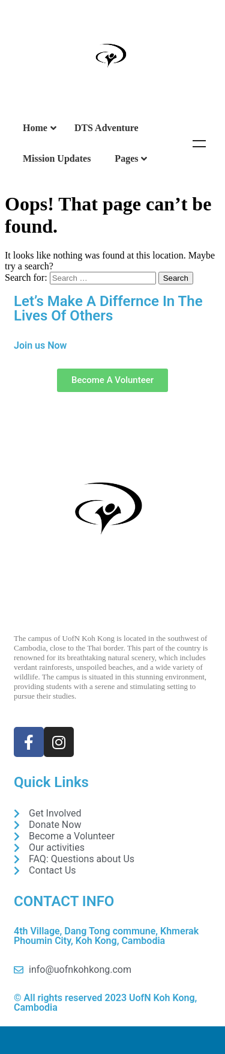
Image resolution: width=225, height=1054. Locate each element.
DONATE (112, 1040)
